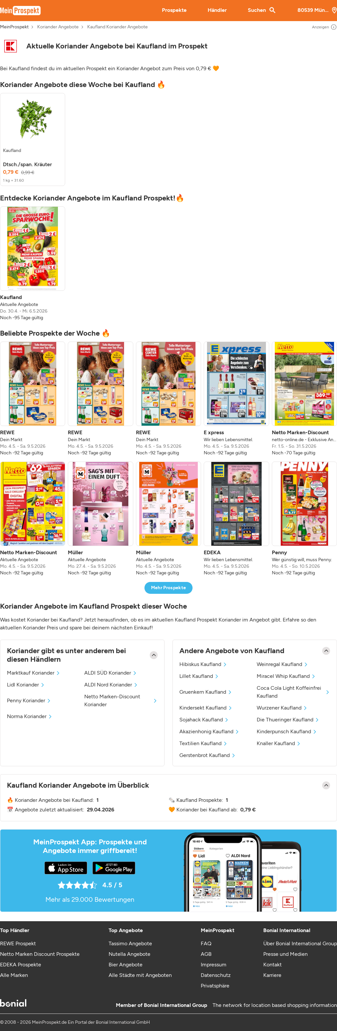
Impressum (213, 964)
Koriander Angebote (58, 27)
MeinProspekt (14, 27)
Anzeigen (324, 27)
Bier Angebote (126, 964)
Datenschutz (216, 975)
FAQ (206, 943)
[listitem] (32, 139)
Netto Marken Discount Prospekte (40, 954)
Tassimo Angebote (130, 943)
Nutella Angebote (129, 954)
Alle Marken (14, 975)
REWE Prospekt (18, 943)
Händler (217, 10)
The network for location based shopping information (275, 1005)
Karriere (272, 975)
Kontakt (272, 964)
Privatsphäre (215, 986)
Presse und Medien (285, 954)
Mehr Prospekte (168, 588)
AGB (206, 954)
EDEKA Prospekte (20, 964)
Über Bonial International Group (300, 943)
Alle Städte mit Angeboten (140, 975)
